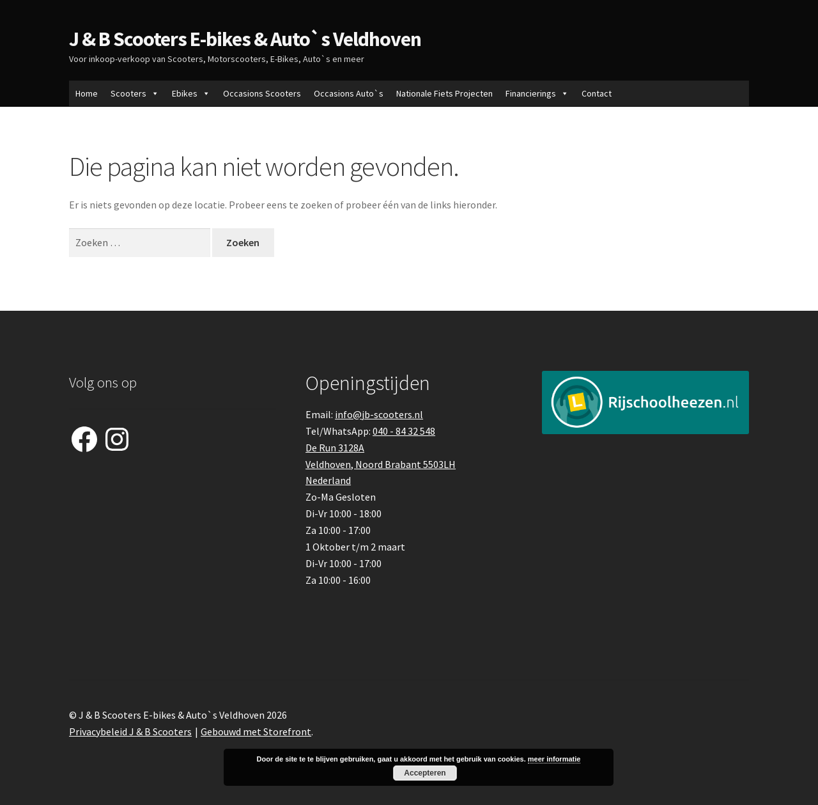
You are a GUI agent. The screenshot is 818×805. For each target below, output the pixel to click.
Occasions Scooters (262, 93)
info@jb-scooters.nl (379, 414)
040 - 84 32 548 (404, 431)
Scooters (135, 93)
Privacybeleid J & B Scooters (130, 731)
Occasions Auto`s (348, 93)
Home (86, 93)
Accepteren (424, 773)
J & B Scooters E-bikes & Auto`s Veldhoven (245, 39)
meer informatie (554, 759)
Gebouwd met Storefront (256, 731)
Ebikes (191, 93)
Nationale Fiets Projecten (444, 93)
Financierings (537, 93)
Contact (597, 93)
